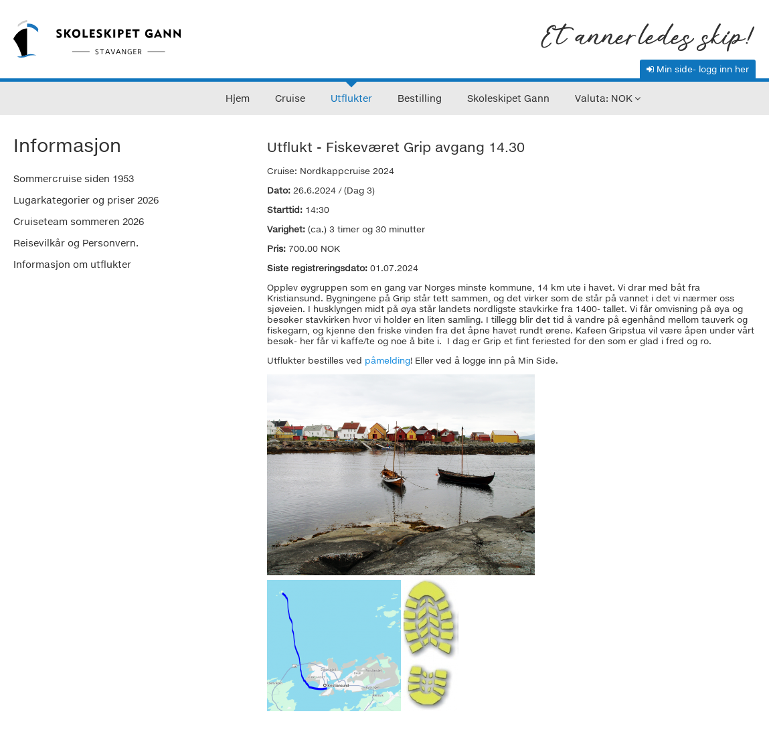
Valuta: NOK (603, 98)
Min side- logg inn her (698, 69)
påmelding (387, 360)
